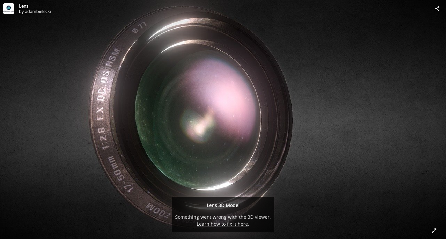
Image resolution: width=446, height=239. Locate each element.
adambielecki (38, 11)
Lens (23, 6)
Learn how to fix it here (222, 224)
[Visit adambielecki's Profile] (8, 8)
